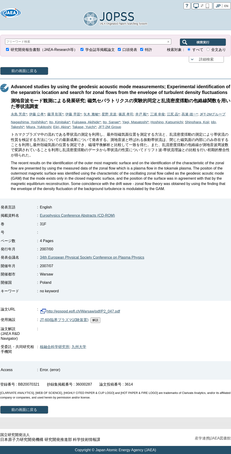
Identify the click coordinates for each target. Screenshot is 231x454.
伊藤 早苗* (73, 114)
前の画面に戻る (24, 71)
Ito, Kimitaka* (59, 122)
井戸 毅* (141, 114)
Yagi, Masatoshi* (135, 122)
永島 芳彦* (19, 114)
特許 (148, 50)
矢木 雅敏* (91, 114)
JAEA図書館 (220, 438)
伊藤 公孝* (37, 114)
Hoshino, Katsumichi (167, 122)
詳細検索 (206, 59)
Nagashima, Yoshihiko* (29, 122)
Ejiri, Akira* (61, 127)
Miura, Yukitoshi (38, 127)
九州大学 (78, 347)
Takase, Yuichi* (84, 127)
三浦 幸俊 (157, 114)
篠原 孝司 (125, 114)
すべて (197, 50)
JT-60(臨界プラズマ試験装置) (64, 320)
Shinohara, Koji (197, 122)
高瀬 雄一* (189, 114)
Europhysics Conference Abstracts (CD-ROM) (77, 215)
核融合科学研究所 (54, 347)
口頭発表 (129, 50)
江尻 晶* (173, 114)
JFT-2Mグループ (212, 114)
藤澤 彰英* (55, 114)
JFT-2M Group (109, 127)
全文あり (218, 50)
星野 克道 (109, 114)
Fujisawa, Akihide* (86, 122)
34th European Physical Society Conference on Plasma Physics (92, 257)
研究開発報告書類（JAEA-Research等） (44, 50)
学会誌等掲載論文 (100, 50)
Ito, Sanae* (111, 122)
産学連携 (202, 438)
